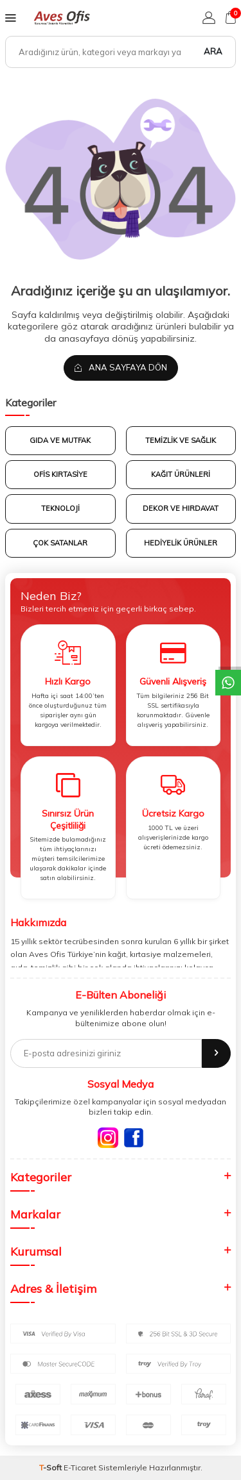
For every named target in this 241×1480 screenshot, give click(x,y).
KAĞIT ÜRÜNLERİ (180, 474)
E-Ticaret (80, 1467)
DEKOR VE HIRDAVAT (181, 508)
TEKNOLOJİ (60, 508)
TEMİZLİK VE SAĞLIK (180, 440)
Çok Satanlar (60, 542)
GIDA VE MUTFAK (60, 440)
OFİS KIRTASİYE (60, 474)
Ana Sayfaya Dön (121, 367)
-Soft (51, 1467)
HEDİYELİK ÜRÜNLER (180, 542)
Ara (213, 51)
